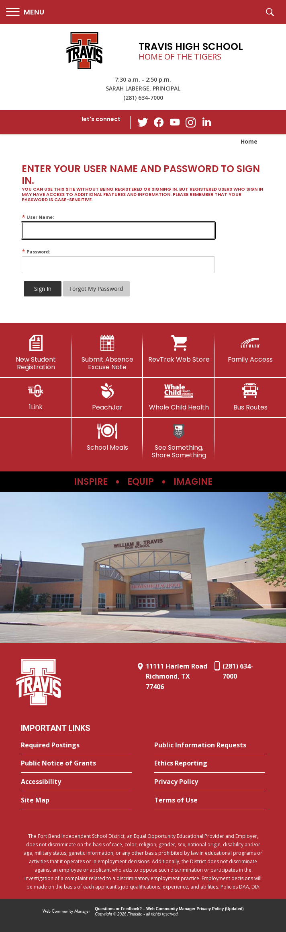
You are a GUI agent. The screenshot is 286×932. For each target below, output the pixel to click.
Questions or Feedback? (118, 909)
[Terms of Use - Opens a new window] (209, 800)
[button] (25, 12)
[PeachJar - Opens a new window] (107, 397)
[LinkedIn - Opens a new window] (207, 122)
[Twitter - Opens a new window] (143, 122)
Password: (36, 251)
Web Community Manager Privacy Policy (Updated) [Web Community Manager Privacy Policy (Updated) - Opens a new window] (195, 909)
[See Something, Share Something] (178, 441)
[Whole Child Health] (178, 397)
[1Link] (35, 397)
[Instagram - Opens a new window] (191, 122)
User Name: (38, 217)
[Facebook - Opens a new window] (159, 122)
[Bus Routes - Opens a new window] (250, 397)
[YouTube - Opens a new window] (175, 122)
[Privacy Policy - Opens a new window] (209, 782)
